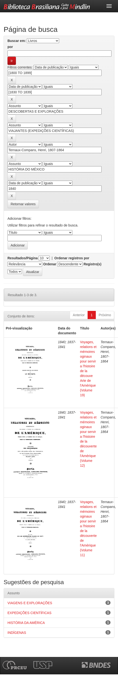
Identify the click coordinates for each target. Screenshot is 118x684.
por (10, 47)
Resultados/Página (22, 258)
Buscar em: (16, 41)
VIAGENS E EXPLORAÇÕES (29, 603)
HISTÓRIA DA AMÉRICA (26, 623)
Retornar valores (23, 204)
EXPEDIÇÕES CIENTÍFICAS (29, 613)
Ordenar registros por (71, 258)
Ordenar (49, 264)
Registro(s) (92, 264)
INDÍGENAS (16, 633)
